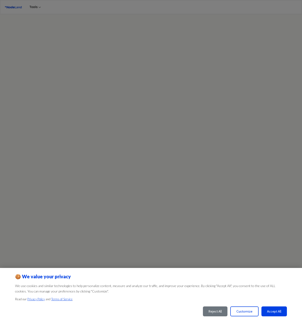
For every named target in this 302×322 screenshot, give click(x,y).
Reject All (215, 311)
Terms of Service (61, 299)
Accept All (274, 311)
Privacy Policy (36, 299)
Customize (244, 311)
